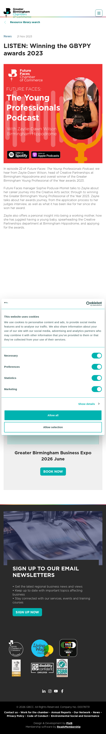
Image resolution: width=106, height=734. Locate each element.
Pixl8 (69, 723)
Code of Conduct (37, 716)
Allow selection (53, 426)
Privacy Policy (15, 716)
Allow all (53, 415)
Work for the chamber (34, 712)
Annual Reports (61, 712)
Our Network (82, 712)
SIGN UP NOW (27, 612)
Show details (86, 403)
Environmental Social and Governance (75, 716)
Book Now (53, 471)
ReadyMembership (68, 726)
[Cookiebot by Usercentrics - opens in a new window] (86, 304)
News (8, 36)
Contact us (11, 712)
